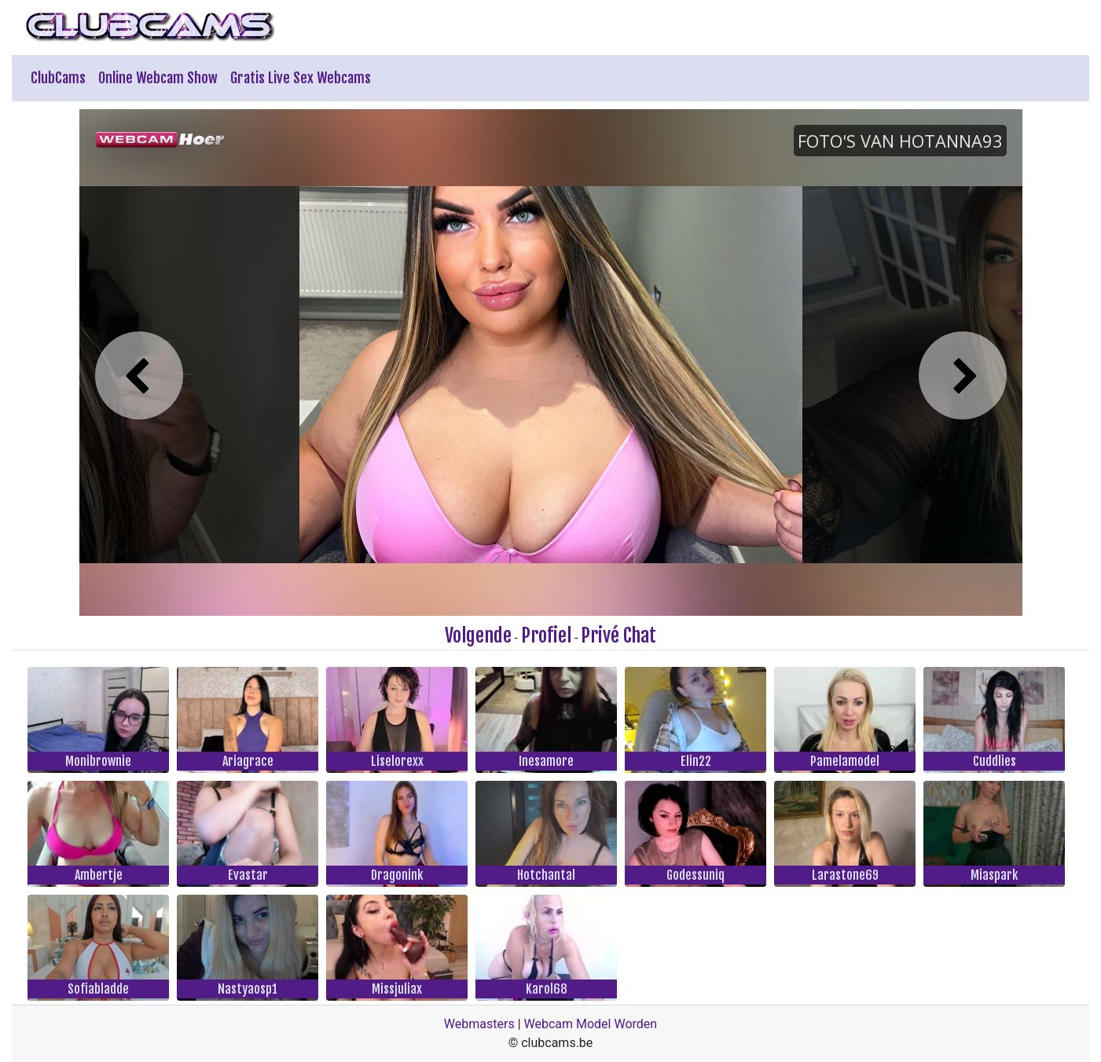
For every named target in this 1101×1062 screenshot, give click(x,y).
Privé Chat (618, 635)
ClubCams (58, 77)
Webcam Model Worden (591, 1023)
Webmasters (479, 1023)
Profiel (546, 635)
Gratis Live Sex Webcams (300, 77)
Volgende (478, 635)
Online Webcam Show (158, 77)
